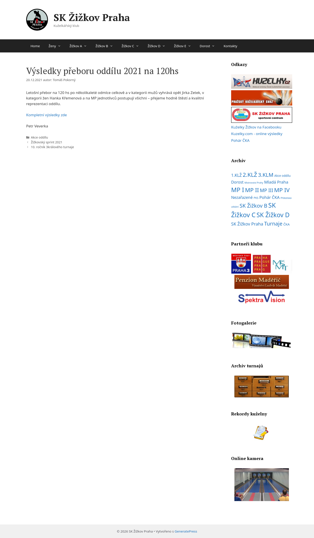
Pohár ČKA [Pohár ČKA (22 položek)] (269, 197)
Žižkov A (80, 45)
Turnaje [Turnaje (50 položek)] (273, 223)
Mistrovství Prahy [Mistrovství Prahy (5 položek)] (253, 182)
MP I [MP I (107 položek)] (237, 190)
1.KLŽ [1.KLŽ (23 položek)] (236, 175)
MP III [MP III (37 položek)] (266, 190)
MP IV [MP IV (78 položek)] (282, 190)
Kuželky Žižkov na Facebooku (256, 127)
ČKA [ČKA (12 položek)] (286, 224)
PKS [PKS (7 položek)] (256, 198)
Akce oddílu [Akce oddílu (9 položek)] (282, 176)
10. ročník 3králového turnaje (52, 147)
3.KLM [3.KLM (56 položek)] (265, 174)
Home (35, 46)
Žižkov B (106, 45)
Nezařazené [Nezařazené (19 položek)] (242, 197)
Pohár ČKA (240, 140)
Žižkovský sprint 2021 (46, 142)
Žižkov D (159, 45)
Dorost (209, 45)
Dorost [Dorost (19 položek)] (237, 182)
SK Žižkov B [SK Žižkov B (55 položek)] (253, 205)
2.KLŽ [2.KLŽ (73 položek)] (250, 175)
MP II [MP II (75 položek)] (252, 190)
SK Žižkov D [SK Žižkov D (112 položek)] (273, 215)
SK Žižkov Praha (92, 17)
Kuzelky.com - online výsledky (256, 133)
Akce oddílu (39, 137)
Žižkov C (132, 45)
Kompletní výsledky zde (46, 114)
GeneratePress (186, 531)
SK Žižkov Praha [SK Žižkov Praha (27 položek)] (247, 224)
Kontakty (230, 46)
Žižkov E (184, 45)
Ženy (57, 45)
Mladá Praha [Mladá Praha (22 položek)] (276, 182)
